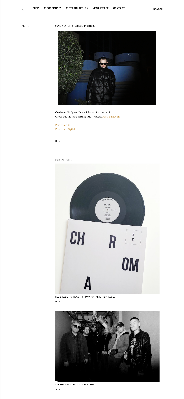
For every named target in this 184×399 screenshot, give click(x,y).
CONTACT (119, 8)
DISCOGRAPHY (52, 8)
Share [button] (25, 26)
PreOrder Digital (65, 129)
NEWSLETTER (101, 8)
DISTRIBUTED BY (76, 8)
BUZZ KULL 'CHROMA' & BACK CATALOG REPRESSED (85, 296)
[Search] (158, 9)
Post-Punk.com (111, 116)
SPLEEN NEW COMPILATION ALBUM (74, 384)
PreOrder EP (62, 124)
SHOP (36, 8)
